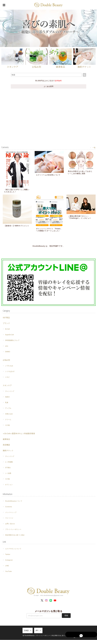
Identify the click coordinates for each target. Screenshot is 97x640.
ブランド (6, 323)
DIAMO (7, 352)
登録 (66, 616)
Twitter (7, 554)
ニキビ (7, 377)
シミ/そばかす (10, 372)
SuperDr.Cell (9, 335)
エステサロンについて (13, 549)
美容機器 (6, 445)
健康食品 (6, 439)
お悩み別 (6, 360)
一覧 (94, 147)
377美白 (8, 468)
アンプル (8, 408)
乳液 (6, 403)
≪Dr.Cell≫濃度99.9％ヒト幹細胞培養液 (19, 434)
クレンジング (9, 391)
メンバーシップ (11, 512)
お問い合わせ (10, 524)
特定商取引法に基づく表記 (15, 535)
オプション (9, 485)
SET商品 (6, 318)
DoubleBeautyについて (13, 501)
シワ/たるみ (9, 366)
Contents (8, 507)
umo (6, 346)
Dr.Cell (7, 329)
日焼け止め (9, 414)
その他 (7, 425)
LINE (7, 566)
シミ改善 (8, 473)
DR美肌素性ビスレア (12, 340)
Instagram (9, 560)
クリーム (8, 420)
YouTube (8, 571)
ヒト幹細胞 (9, 462)
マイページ (9, 518)
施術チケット (8, 451)
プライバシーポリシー (13, 529)
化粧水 (7, 397)
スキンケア (7, 386)
